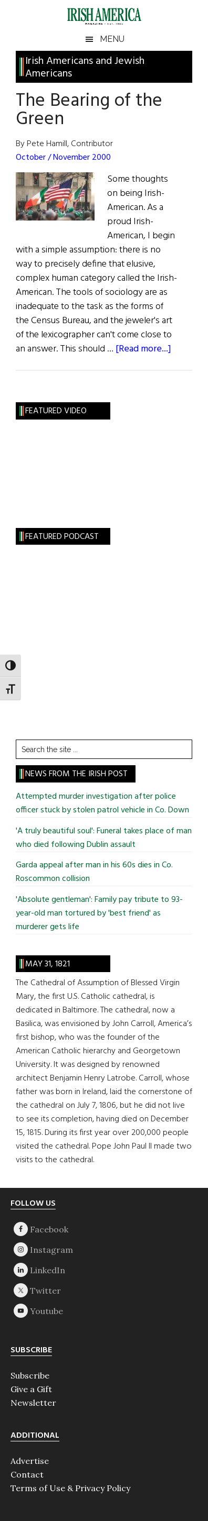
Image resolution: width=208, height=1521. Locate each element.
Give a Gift (31, 1389)
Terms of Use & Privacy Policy (70, 1488)
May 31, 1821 (47, 964)
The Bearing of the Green (89, 110)
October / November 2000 (63, 157)
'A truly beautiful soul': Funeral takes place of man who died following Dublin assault (104, 838)
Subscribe (30, 1375)
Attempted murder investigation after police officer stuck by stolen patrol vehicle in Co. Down (102, 803)
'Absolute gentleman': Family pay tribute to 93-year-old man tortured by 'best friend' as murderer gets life (99, 913)
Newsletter (33, 1402)
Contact (27, 1474)
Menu (112, 39)
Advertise (30, 1461)
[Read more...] (143, 349)
